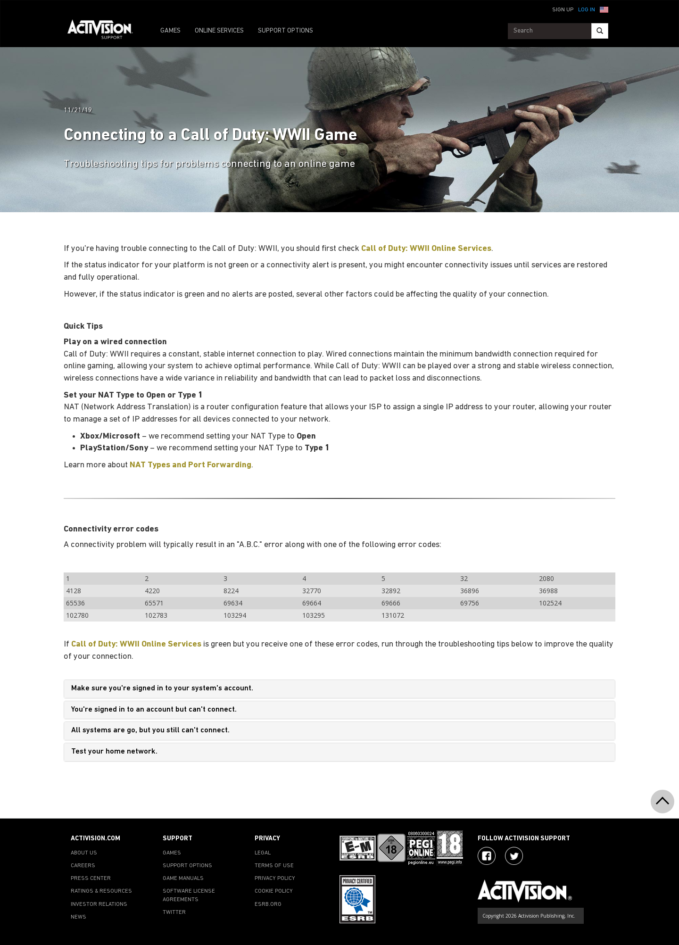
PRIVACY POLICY (275, 878)
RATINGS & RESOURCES (101, 891)
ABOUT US (84, 853)
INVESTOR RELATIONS (99, 904)
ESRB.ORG (268, 904)
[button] (604, 9)
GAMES (170, 30)
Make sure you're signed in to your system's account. (162, 688)
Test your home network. (114, 751)
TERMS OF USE (274, 866)
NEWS (78, 917)
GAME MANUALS (183, 878)
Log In (586, 10)
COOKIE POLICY (274, 891)
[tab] (339, 689)
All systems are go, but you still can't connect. (150, 730)
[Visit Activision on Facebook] (487, 856)
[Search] (599, 31)
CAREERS (83, 866)
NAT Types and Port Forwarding (190, 465)
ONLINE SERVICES (219, 30)
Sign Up (562, 10)
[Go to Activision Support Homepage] (105, 31)
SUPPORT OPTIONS (285, 30)
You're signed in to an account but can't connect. (154, 709)
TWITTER (174, 912)
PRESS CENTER (91, 878)
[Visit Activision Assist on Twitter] (514, 856)
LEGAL (263, 853)
